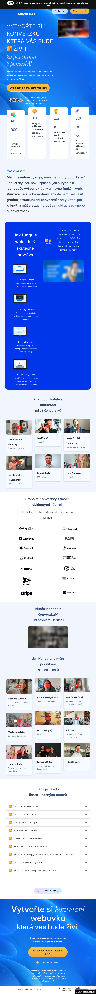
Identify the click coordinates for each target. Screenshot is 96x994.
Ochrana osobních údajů (69, 988)
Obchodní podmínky (64, 990)
